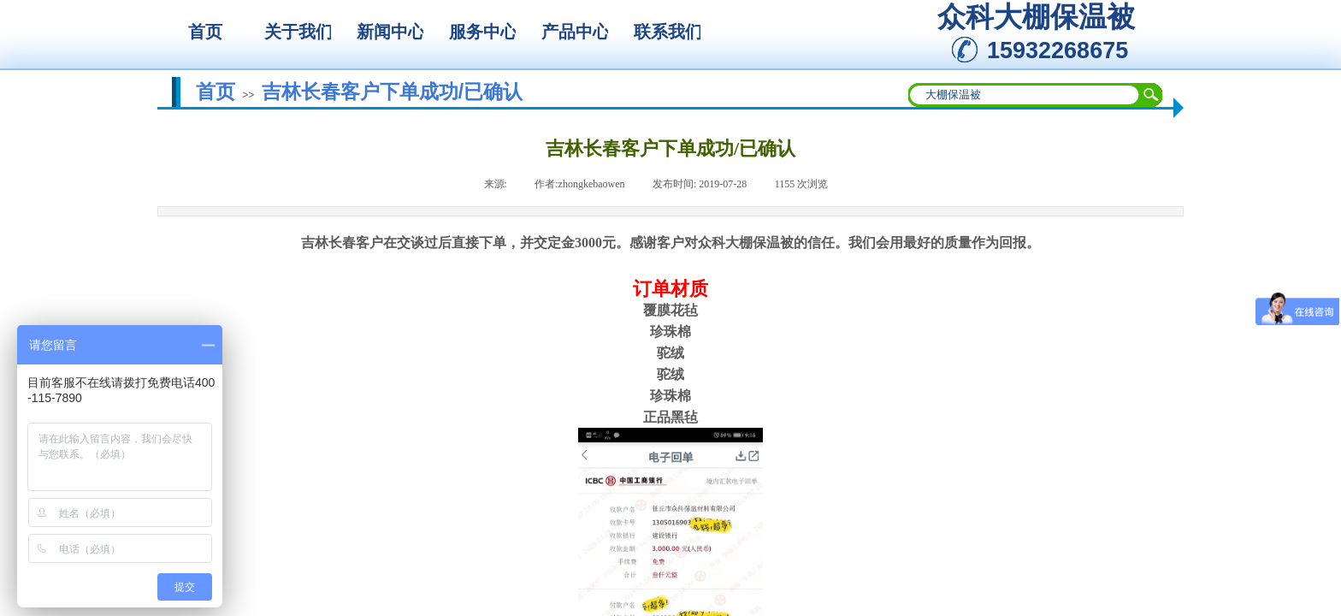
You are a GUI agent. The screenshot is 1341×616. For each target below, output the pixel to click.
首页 (215, 91)
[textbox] (1024, 95)
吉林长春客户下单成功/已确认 (392, 91)
